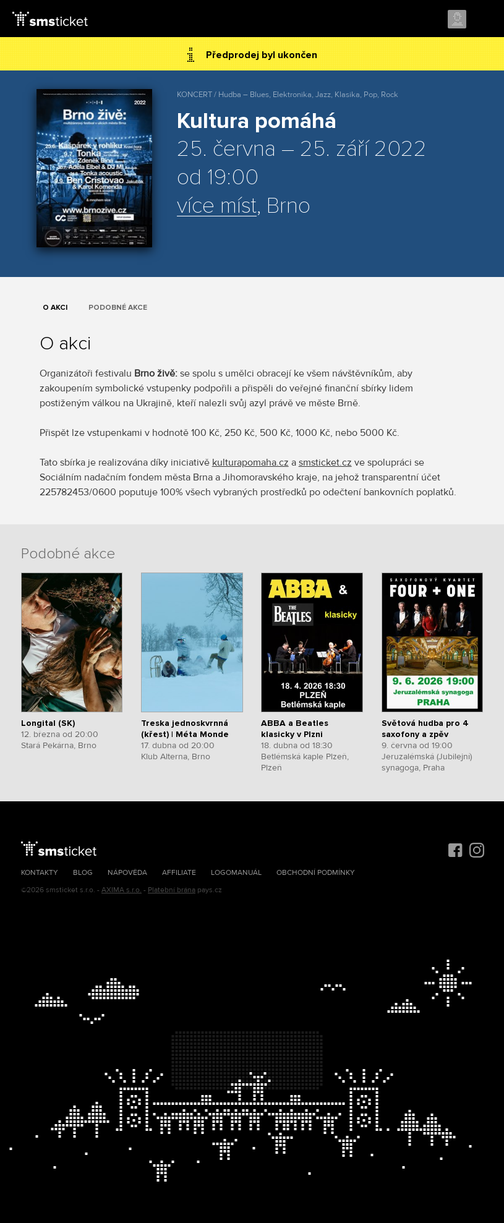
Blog (83, 872)
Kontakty (39, 872)
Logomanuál (236, 872)
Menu (484, 20)
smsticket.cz (325, 462)
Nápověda (127, 872)
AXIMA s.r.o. (121, 890)
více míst (217, 206)
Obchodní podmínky (315, 872)
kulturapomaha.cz (250, 462)
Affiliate (179, 872)
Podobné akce (117, 307)
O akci (55, 307)
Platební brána (171, 890)
